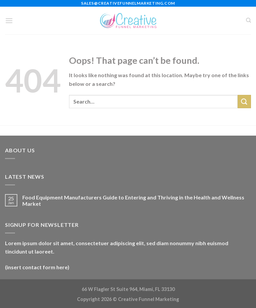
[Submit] (244, 101)
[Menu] (9, 20)
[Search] (248, 20)
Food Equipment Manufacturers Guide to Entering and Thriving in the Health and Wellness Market (133, 200)
